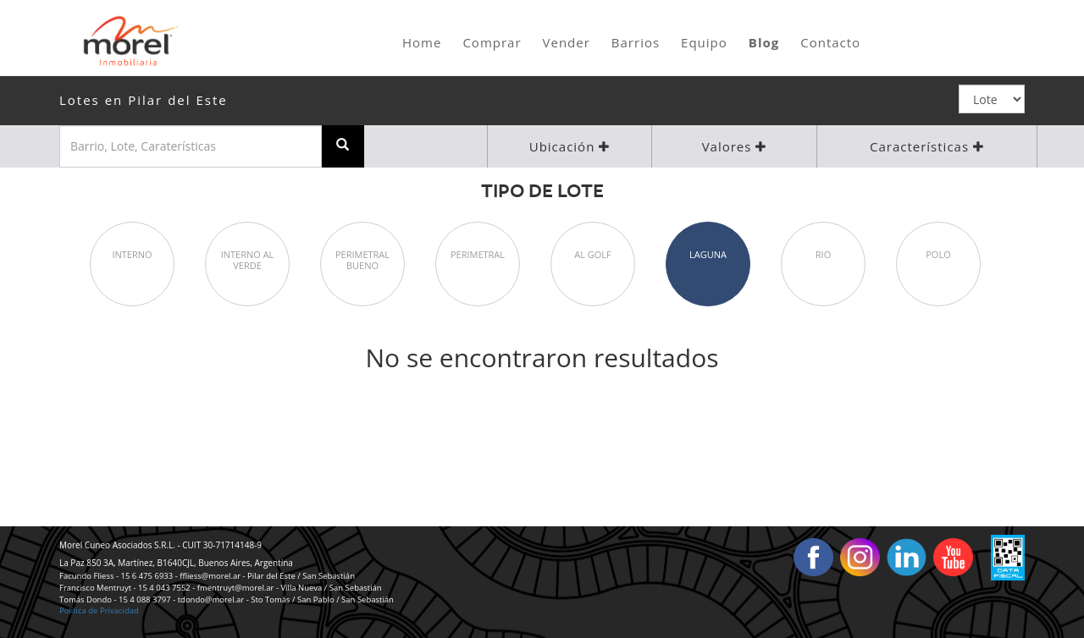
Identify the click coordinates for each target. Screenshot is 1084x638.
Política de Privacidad (99, 610)
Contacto (830, 42)
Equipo (704, 42)
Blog (764, 42)
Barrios (635, 42)
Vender (566, 42)
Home (421, 42)
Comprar (491, 42)
